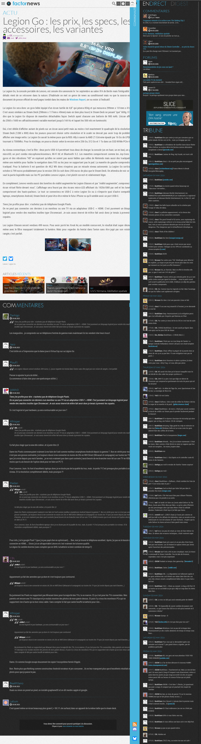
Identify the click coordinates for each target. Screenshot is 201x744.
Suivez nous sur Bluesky (139, 738)
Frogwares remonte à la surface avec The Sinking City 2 (168, 20)
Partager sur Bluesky (11, 267)
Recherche (112, 4)
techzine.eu (164, 351)
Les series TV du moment (156, 80)
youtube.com (171, 182)
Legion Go (12, 272)
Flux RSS (139, 724)
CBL (10, 35)
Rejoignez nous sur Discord (139, 729)
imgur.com (186, 442)
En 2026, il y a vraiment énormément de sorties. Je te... (165, 22)
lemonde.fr (157, 582)
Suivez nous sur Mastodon (139, 734)
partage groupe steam (155, 93)
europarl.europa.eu (180, 242)
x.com (169, 254)
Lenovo (5, 272)
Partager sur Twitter (5, 267)
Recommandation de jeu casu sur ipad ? (162, 67)
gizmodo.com (180, 152)
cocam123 (156, 87)
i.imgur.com (170, 501)
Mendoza (156, 74)
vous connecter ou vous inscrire (72, 734)
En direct (159, 3)
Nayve (154, 61)
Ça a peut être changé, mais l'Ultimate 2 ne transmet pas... (166, 51)
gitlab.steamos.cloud (160, 411)
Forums (154, 57)
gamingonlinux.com (170, 166)
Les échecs (150, 69)
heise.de (172, 435)
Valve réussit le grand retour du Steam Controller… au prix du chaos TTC (170, 47)
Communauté (138, 358)
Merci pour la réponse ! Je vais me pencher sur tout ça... (165, 35)
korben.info (167, 642)
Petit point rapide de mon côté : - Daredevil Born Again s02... (167, 82)
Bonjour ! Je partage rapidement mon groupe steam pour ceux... (168, 95)
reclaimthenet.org (170, 171)
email (12, 38)
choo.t (155, 41)
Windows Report (78, 99)
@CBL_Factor (22, 38)
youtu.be (179, 723)
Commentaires (160, 11)
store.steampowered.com (163, 685)
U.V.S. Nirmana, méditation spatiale (160, 33)
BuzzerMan (156, 28)
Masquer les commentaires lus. (129, 313)
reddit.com (176, 586)
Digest (183, 3)
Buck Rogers (157, 15)
